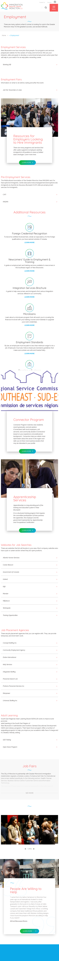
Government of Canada (11, 572)
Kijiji (4, 586)
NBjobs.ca (6, 601)
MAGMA (5, 202)
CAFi (4, 194)
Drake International (9, 657)
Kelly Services (7, 664)
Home (4, 35)
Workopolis (6, 608)
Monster (5, 594)
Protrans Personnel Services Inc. (13, 686)
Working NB (7, 65)
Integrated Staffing (9, 672)
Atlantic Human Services (11, 558)
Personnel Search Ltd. (10, 679)
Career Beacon (8, 565)
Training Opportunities (10, 615)
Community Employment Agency (14, 650)
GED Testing (7, 740)
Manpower (6, 693)
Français (49, 2)
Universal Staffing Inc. (10, 700)
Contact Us (42, 2)
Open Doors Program (10, 747)
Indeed (5, 579)
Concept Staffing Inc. (10, 643)
